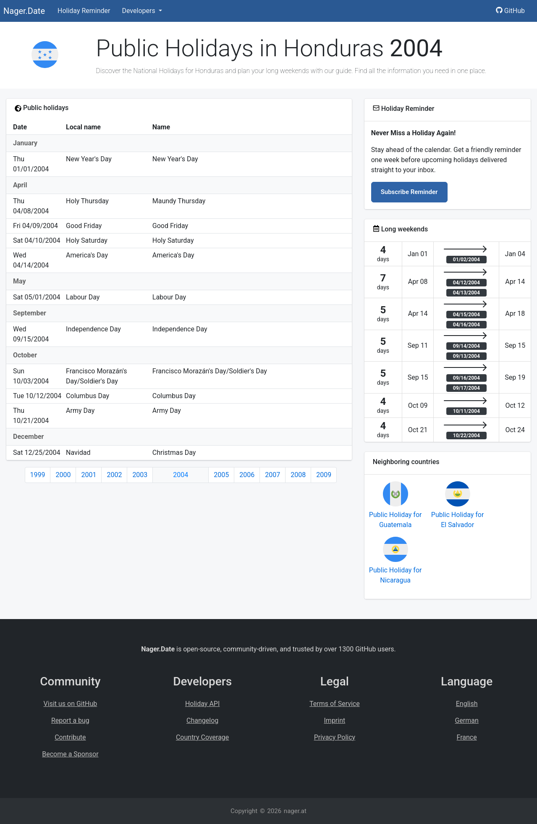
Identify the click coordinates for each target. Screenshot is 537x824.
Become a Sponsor (70, 754)
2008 (298, 475)
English (467, 704)
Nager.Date (24, 11)
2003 (139, 475)
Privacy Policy (335, 737)
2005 (221, 475)
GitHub (510, 11)
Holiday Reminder (84, 11)
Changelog (202, 720)
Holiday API (202, 704)
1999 (37, 475)
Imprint (335, 720)
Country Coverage (202, 737)
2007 (272, 475)
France (467, 737)
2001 (88, 475)
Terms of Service (334, 704)
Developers (139, 11)
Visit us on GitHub (70, 704)
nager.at (295, 811)
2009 (323, 475)
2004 (180, 475)
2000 (63, 475)
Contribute (70, 737)
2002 (114, 475)
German (466, 720)
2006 (246, 475)
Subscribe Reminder (409, 192)
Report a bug (70, 720)
